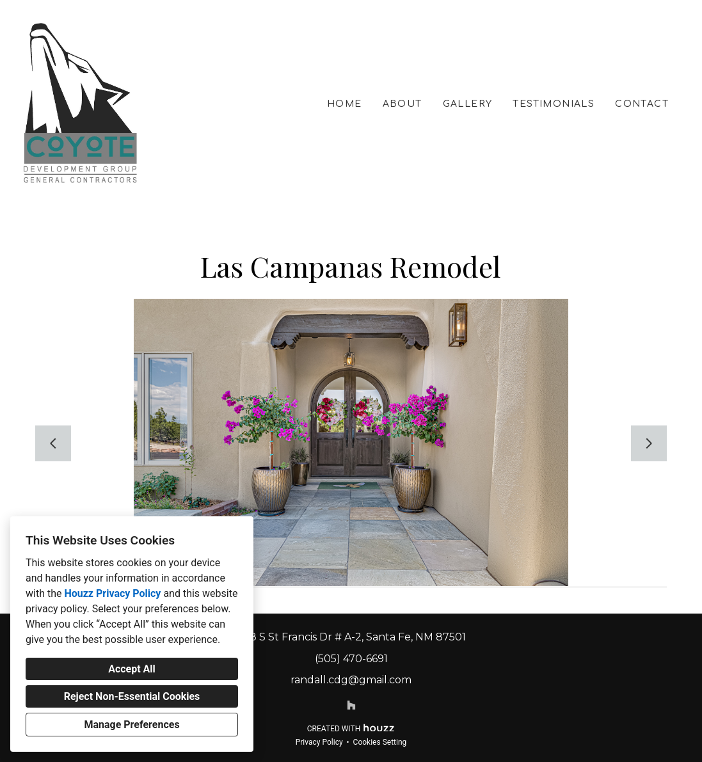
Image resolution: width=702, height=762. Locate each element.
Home (344, 104)
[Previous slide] (53, 443)
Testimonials (553, 104)
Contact (642, 104)
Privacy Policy (319, 742)
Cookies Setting (380, 742)
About (402, 104)
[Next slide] (649, 443)
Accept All (132, 669)
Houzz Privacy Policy (112, 593)
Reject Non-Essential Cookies (132, 696)
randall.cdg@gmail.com (351, 680)
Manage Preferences (131, 724)
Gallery (468, 104)
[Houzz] (351, 705)
